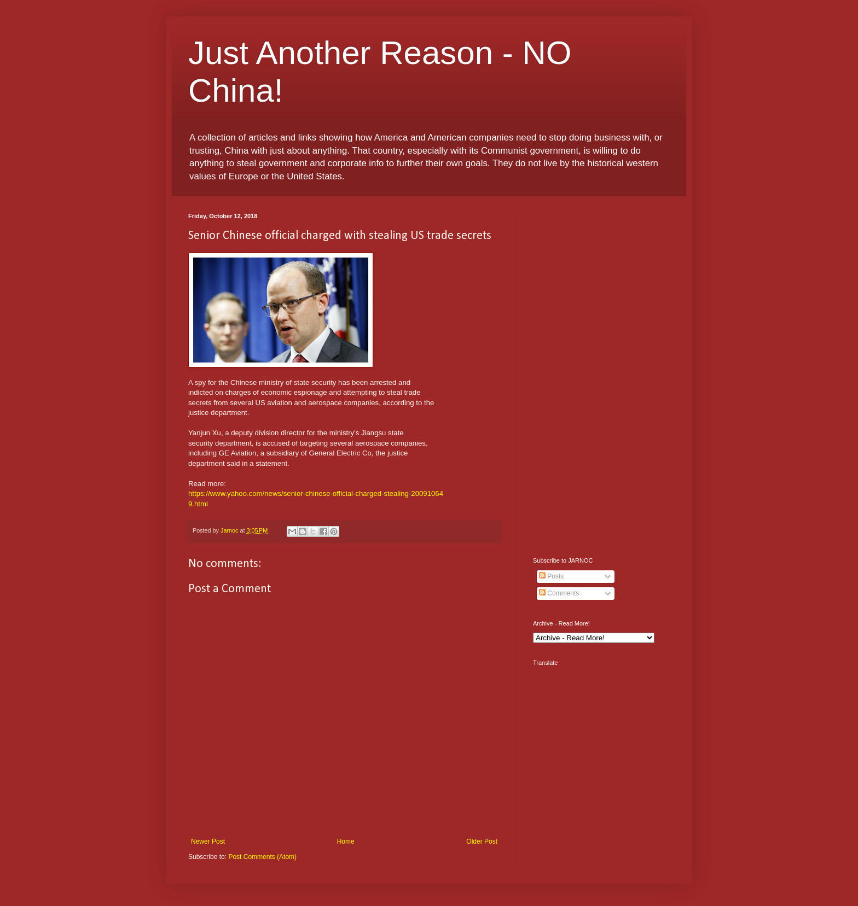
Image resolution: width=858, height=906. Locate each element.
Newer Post (208, 841)
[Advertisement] (601, 377)
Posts (551, 576)
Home (346, 841)
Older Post (481, 841)
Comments (559, 593)
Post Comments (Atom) (262, 857)
